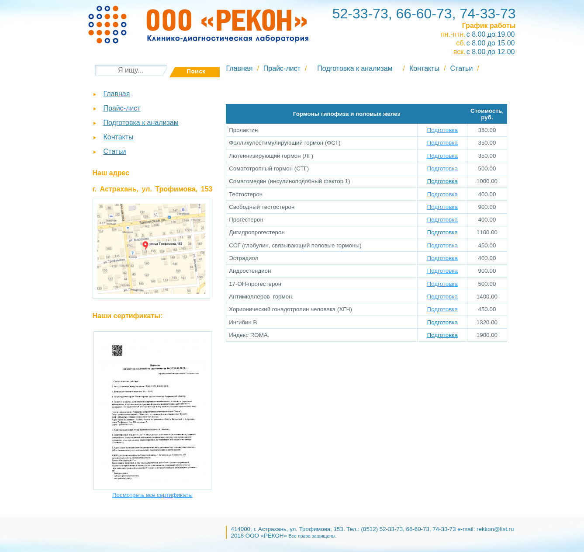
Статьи (461, 68)
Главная (239, 68)
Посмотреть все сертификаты (152, 495)
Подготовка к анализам (354, 68)
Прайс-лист (282, 68)
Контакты (424, 68)
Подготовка (442, 130)
